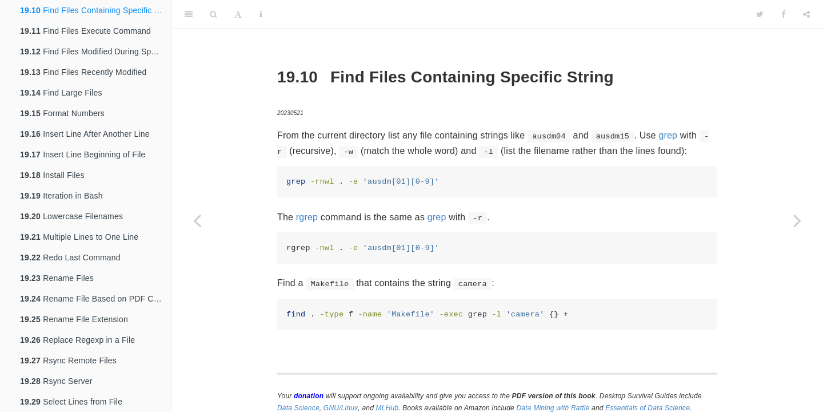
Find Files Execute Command (85, 30)
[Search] (213, 14)
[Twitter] (760, 14)
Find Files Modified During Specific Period (95, 51)
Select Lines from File (71, 401)
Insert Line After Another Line (85, 133)
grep (667, 135)
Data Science (298, 408)
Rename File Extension (74, 319)
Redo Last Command (70, 257)
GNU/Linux (340, 408)
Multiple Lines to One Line (79, 236)
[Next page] (797, 220)
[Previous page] (197, 220)
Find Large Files (61, 92)
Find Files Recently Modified (83, 72)
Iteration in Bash (61, 195)
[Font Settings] (238, 14)
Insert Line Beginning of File (83, 154)
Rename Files (57, 278)
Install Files (52, 175)
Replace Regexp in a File (77, 339)
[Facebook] (783, 14)
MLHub (387, 408)
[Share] (806, 14)
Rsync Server (56, 381)
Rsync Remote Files (68, 360)
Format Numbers (62, 113)
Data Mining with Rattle (553, 408)
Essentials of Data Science (647, 408)
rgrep (307, 217)
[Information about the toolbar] (261, 14)
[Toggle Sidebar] (188, 14)
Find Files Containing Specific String (95, 10)
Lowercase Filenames (71, 216)
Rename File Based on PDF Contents (95, 298)
